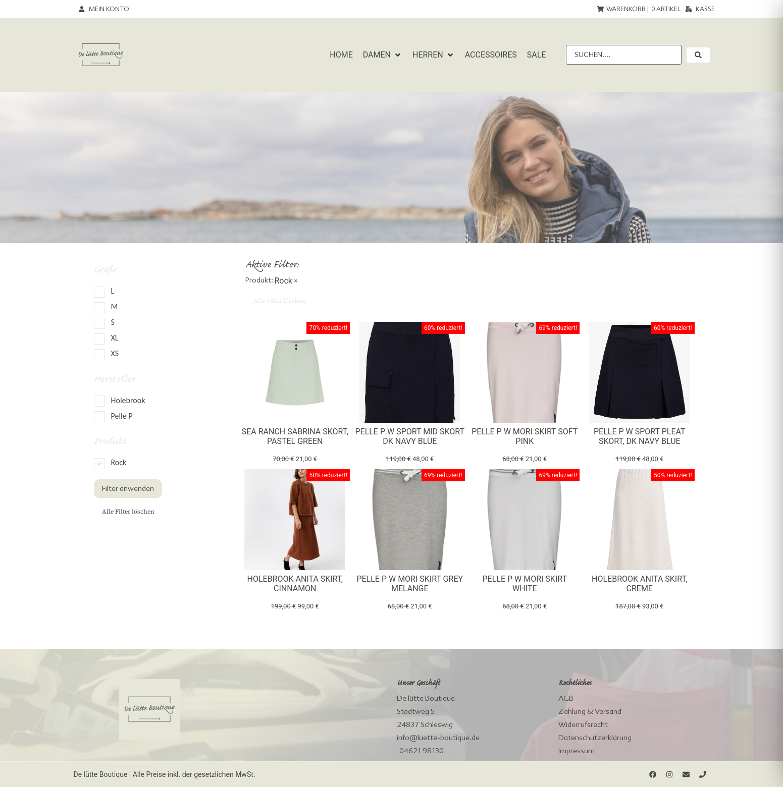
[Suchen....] (623, 55)
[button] (382, 55)
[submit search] (698, 55)
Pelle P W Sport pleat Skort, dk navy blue (640, 436)
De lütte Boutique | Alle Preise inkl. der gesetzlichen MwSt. (164, 774)
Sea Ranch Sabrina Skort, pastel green (295, 436)
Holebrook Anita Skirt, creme (639, 583)
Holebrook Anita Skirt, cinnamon (295, 583)
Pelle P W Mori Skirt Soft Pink (525, 436)
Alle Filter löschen (128, 512)
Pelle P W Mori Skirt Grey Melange (409, 583)
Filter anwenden (128, 488)
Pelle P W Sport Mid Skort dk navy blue (409, 436)
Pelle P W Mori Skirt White (524, 583)
